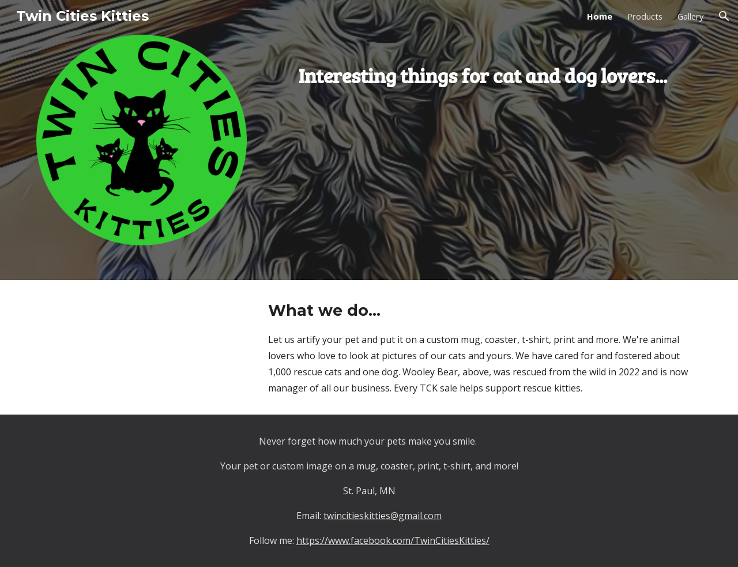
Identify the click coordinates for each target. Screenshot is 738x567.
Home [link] (599, 16)
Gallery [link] (690, 16)
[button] (724, 16)
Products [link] (644, 16)
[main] (482, 66)
